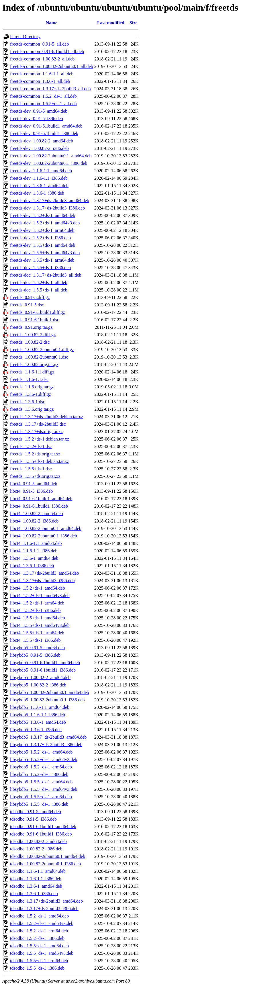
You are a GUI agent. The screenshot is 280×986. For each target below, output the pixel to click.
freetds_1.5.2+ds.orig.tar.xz (35, 453)
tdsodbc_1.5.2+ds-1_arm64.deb (39, 930)
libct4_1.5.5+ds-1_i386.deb (35, 640)
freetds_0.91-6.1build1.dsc (34, 319)
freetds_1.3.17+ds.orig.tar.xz (36, 431)
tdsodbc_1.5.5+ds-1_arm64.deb (39, 960)
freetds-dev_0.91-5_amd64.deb (38, 111)
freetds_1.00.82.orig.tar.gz (34, 364)
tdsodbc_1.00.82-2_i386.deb (36, 848)
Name (51, 22)
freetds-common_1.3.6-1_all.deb (40, 81)
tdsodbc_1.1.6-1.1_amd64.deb (38, 871)
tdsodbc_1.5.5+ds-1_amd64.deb (39, 945)
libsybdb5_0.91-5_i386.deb (35, 655)
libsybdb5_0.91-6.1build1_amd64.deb (45, 662)
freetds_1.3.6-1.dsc (27, 401)
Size (134, 22)
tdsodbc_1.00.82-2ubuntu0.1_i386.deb (45, 863)
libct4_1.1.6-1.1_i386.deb (33, 550)
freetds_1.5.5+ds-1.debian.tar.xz (39, 461)
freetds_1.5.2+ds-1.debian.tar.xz (39, 439)
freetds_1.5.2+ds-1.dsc (31, 446)
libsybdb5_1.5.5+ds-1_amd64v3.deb (43, 789)
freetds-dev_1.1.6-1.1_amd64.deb (41, 170)
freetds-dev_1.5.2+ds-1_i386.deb (40, 237)
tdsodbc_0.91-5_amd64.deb (35, 811)
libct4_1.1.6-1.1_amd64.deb (36, 543)
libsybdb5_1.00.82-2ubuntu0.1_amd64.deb (49, 692)
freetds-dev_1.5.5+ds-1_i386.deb (40, 267)
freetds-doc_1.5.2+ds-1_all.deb (38, 282)
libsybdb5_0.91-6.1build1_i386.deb (43, 670)
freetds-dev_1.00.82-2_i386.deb (39, 148)
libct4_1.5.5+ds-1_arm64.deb (37, 632)
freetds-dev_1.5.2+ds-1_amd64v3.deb (45, 222)
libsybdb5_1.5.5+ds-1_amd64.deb (41, 781)
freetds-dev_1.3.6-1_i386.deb (37, 193)
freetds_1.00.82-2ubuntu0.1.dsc (39, 357)
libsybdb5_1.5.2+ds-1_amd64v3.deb (43, 759)
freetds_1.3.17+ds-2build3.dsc (38, 424)
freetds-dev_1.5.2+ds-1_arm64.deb (42, 230)
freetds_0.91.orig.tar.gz (31, 327)
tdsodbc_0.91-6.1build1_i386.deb (41, 834)
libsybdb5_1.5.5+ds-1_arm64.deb (41, 796)
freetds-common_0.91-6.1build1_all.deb (47, 51)
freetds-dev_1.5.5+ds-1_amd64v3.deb (45, 252)
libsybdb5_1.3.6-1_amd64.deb (38, 722)
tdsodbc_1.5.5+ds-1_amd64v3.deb (41, 953)
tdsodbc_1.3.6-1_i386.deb (34, 893)
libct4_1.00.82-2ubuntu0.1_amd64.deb (45, 528)
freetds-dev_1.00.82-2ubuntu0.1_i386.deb (48, 163)
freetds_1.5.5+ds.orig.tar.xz (35, 476)
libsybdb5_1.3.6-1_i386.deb (36, 729)
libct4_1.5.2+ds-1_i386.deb (35, 610)
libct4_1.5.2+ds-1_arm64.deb (37, 602)
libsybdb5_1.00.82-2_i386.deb (38, 684)
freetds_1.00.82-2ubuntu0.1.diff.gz (42, 349)
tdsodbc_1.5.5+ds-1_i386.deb (37, 968)
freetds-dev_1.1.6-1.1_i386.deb (39, 178)
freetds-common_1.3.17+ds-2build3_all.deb (50, 88)
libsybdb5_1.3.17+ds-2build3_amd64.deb (48, 737)
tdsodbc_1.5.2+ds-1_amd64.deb (39, 915)
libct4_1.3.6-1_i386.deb (32, 565)
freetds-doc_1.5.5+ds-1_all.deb (38, 289)
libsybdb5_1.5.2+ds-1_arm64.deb (41, 766)
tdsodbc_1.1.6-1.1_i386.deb (35, 878)
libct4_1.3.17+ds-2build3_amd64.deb (44, 573)
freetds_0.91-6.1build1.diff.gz (37, 312)
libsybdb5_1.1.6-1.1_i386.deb (37, 714)
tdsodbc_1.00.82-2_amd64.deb (38, 841)
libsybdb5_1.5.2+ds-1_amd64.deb (41, 752)
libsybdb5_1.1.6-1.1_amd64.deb (39, 707)
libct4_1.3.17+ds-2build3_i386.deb (42, 580)
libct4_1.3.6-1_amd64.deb (34, 558)
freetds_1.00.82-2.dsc (30, 342)
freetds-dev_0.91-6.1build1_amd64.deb (46, 126)
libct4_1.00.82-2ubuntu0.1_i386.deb (43, 535)
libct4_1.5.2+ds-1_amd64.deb (37, 588)
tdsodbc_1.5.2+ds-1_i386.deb (37, 938)
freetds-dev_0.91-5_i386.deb (36, 118)
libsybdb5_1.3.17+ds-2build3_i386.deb (46, 744)
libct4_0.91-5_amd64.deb (33, 483)
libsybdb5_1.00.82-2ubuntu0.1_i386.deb (47, 699)
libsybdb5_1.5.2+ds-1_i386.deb (39, 774)
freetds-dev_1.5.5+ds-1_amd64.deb (42, 245)
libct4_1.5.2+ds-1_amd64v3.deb (40, 595)
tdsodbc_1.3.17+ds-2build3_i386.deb (44, 908)
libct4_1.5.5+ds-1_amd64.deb (37, 617)
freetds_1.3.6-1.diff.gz (30, 394)
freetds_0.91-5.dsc (27, 304)
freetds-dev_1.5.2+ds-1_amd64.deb (42, 215)
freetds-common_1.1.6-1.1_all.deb (41, 73)
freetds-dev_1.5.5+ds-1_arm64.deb (42, 260)
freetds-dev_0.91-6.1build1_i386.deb (44, 133)
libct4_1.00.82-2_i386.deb (34, 521)
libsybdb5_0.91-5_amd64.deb (37, 647)
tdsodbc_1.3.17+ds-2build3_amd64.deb (46, 901)
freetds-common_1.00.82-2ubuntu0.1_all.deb (51, 66)
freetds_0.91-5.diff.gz (30, 297)
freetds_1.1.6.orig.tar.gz (32, 386)
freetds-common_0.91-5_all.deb (39, 44)
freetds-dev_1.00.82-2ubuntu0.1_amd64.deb (50, 155)
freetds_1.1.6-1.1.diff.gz (32, 371)
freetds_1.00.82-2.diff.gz (33, 334)
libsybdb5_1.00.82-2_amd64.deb (40, 677)
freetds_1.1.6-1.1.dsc (29, 379)
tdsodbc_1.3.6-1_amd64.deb (36, 886)
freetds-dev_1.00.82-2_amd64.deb (41, 140)
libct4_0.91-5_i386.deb (31, 491)
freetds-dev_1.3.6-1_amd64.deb (39, 185)
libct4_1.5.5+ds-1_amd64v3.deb (40, 625)
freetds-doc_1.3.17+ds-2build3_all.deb (45, 275)
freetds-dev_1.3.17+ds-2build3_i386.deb (47, 208)
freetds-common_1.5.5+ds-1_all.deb (43, 103)
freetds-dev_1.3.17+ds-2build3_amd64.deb (49, 200)
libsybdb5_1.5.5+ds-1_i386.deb (39, 804)
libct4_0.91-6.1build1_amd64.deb (41, 498)
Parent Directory (25, 36)
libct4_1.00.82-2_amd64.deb (36, 513)
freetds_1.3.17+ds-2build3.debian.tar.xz (46, 416)
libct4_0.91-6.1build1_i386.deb (39, 506)
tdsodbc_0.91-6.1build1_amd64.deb (43, 826)
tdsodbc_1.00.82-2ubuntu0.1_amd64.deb (47, 856)
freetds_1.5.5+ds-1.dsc (31, 468)
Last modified (110, 22)
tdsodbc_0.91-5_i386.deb (33, 819)
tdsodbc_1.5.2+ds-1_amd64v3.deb (41, 923)
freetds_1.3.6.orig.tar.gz (32, 409)
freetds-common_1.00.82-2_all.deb (42, 58)
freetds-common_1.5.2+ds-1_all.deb (43, 96)
